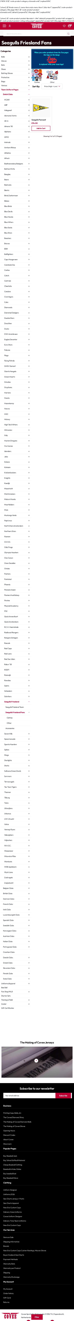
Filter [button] (37, 1317)
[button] (41, 128)
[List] (40, 91)
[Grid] (33, 91)
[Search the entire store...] (68, 34)
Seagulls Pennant (39, 120)
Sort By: (36, 86)
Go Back (5, 5)
